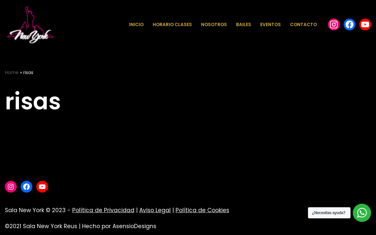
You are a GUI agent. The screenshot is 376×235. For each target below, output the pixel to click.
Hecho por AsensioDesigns (119, 226)
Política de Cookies (202, 210)
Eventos (270, 25)
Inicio (136, 25)
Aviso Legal (155, 210)
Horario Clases (172, 25)
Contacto (303, 25)
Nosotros (214, 25)
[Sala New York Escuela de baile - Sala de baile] (30, 24)
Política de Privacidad (103, 210)
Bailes (243, 25)
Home (12, 72)
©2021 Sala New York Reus (41, 226)
